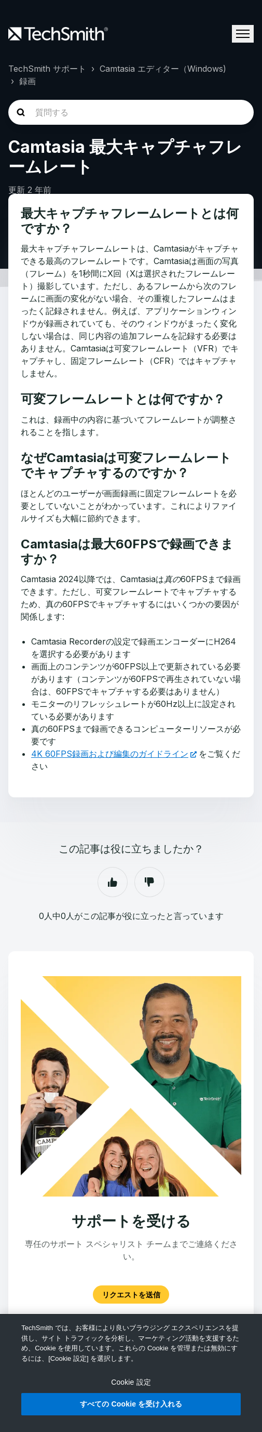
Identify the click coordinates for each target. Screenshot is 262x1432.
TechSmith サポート (47, 68)
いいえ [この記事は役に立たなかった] (149, 882)
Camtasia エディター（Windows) (163, 68)
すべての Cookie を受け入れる (131, 1404)
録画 (27, 81)
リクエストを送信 (131, 1294)
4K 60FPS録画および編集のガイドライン (109, 753)
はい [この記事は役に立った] (113, 882)
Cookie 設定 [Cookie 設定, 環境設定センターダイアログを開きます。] (131, 1382)
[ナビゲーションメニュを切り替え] (243, 34)
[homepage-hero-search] (131, 112)
